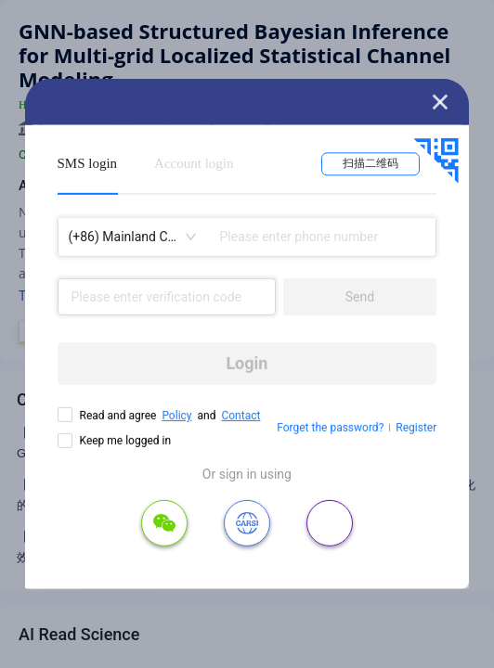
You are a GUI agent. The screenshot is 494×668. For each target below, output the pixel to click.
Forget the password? (330, 427)
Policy (176, 415)
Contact (240, 415)
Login (246, 363)
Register (416, 427)
